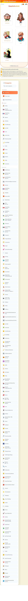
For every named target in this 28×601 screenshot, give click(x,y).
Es (24, 4)
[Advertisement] (14, 593)
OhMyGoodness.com (14, 66)
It (27, 4)
